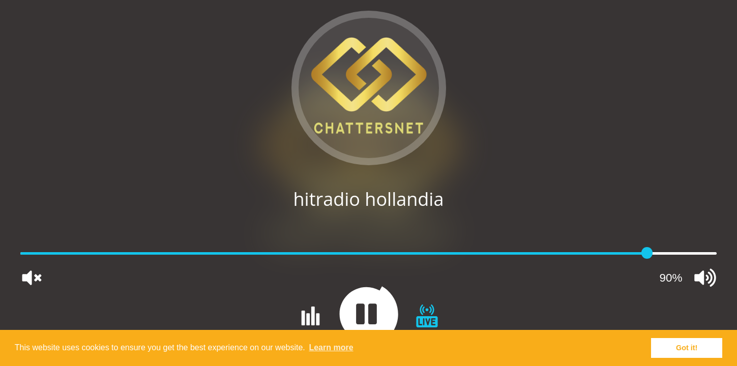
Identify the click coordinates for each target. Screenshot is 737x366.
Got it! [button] (686, 348)
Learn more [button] (331, 347)
